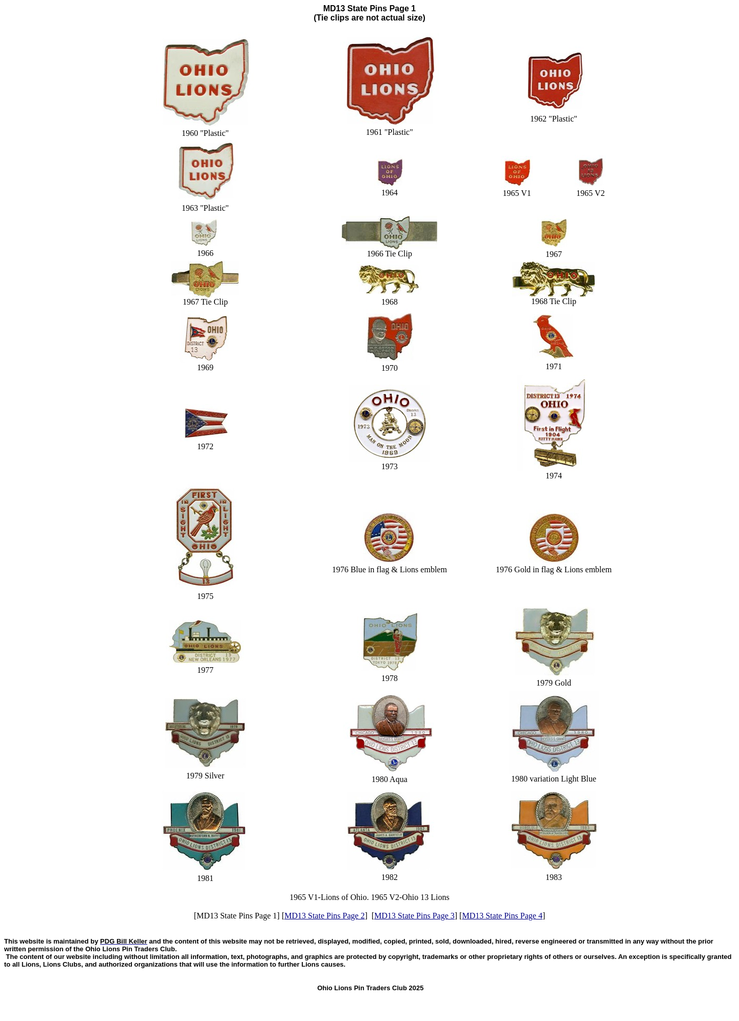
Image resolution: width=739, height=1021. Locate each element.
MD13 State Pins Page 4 (502, 915)
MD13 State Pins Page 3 (414, 915)
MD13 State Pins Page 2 (324, 915)
